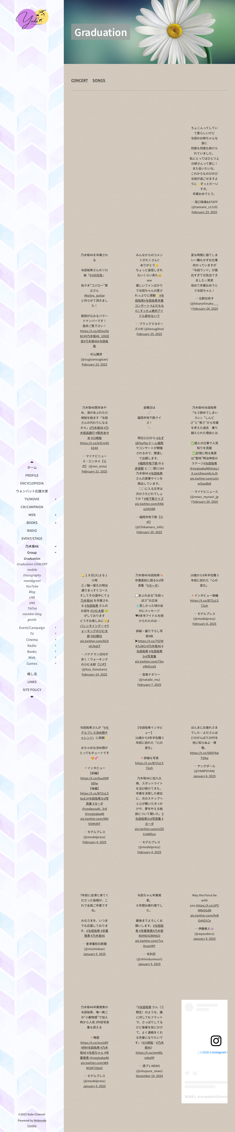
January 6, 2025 (204, 776)
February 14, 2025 (94, 674)
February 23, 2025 (204, 212)
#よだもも (157, 305)
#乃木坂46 (91, 341)
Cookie (31, 1126)
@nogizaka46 (199, 468)
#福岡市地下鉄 (148, 463)
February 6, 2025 (204, 624)
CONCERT (79, 80)
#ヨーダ (152, 585)
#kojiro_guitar (94, 295)
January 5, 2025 (94, 954)
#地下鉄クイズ (154, 498)
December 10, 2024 (149, 1076)
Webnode (40, 1120)
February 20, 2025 (149, 532)
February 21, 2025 (94, 471)
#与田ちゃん (95, 1052)
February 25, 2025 (149, 334)
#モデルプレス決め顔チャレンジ (95, 732)
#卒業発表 (146, 931)
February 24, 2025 (205, 308)
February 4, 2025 (94, 842)
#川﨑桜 (147, 1042)
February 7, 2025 (149, 684)
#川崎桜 (96, 438)
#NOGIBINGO (151, 936)
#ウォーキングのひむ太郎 (95, 631)
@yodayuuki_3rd (94, 808)
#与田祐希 (156, 473)
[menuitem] (32, 467)
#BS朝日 (96, 636)
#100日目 (96, 275)
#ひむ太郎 (97, 610)
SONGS (99, 80)
